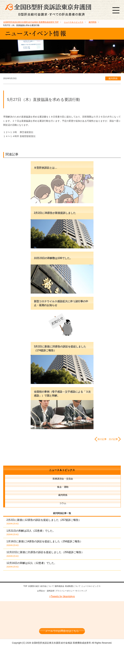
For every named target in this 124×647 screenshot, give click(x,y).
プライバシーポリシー (65, 590)
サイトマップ (81, 590)
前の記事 (102, 439)
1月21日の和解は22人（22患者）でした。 (30, 532)
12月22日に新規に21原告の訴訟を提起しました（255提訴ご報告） (45, 554)
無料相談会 (59, 586)
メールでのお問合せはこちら (62, 630)
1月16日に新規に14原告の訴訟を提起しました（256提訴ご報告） (44, 543)
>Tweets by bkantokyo (62, 595)
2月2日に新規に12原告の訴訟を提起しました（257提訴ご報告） (43, 522)
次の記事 (113, 439)
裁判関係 (113, 78)
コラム (62, 503)
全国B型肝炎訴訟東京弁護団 (62, 611)
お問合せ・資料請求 (46, 590)
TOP (30, 22)
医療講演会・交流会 (63, 478)
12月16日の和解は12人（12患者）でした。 (31, 565)
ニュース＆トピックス (62, 470)
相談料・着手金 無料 (62, 620)
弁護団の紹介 (34, 586)
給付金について (47, 586)
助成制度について (73, 586)
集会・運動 (62, 487)
